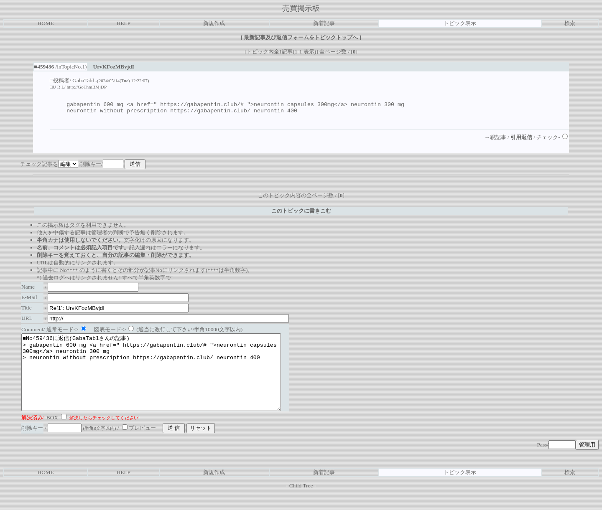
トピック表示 (460, 23)
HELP (123, 23)
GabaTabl (83, 80)
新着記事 (324, 23)
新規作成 (214, 23)
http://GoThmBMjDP (87, 86)
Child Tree (301, 503)
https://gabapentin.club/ (210, 113)
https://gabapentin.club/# (202, 105)
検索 (569, 23)
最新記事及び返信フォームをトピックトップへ (301, 37)
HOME (46, 23)
